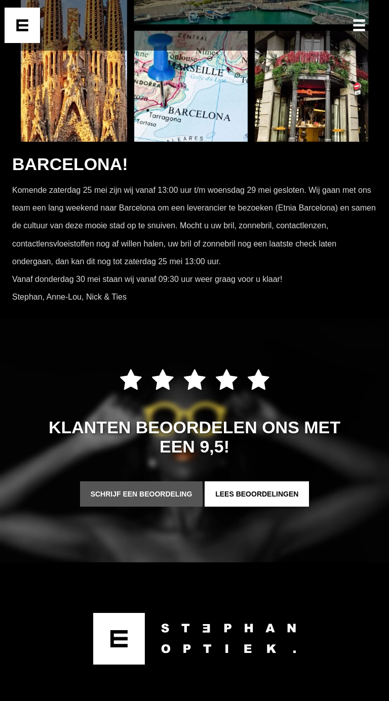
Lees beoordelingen (256, 494)
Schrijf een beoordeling (141, 494)
